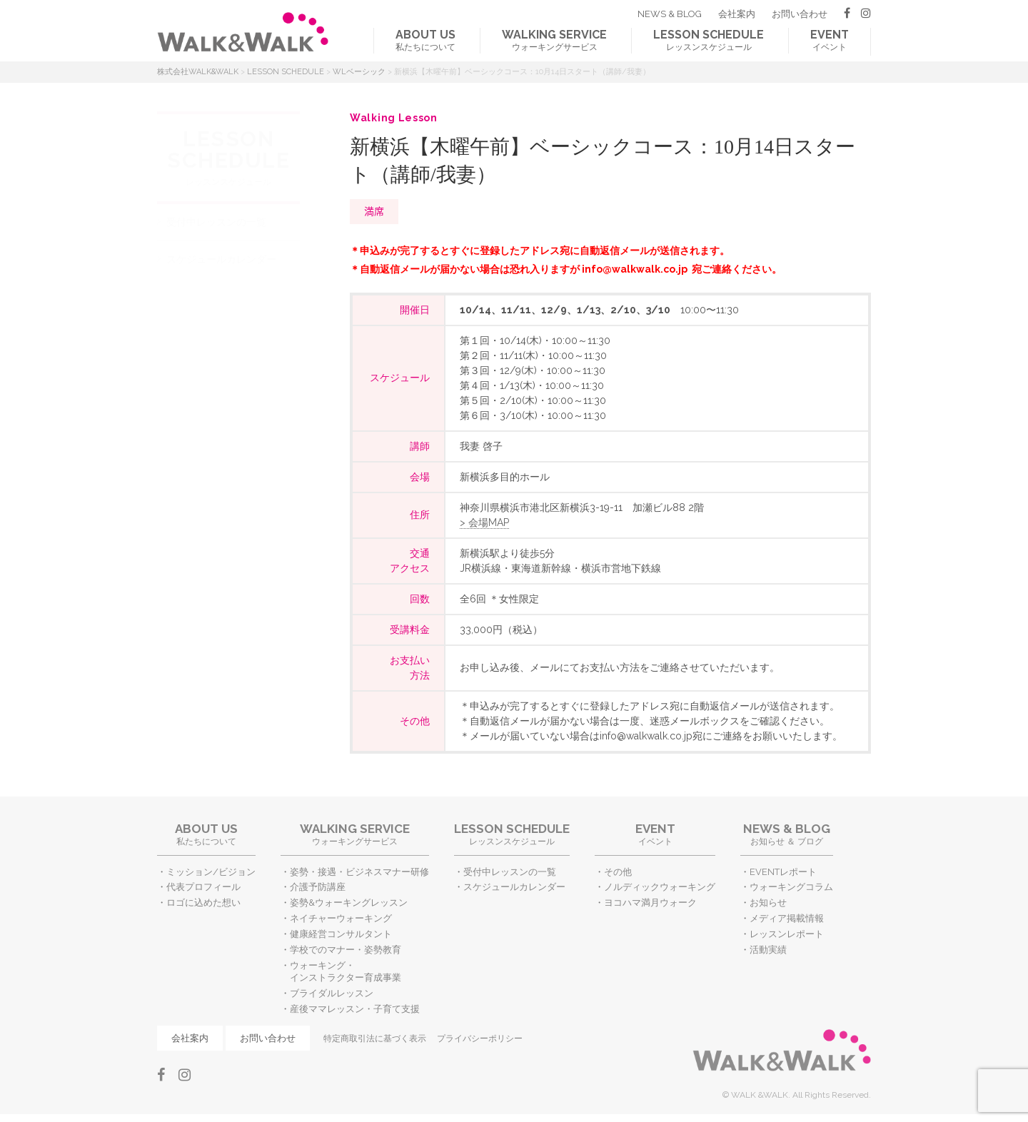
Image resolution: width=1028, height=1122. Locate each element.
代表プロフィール (203, 886)
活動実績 (768, 949)
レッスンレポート (787, 934)
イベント (829, 40)
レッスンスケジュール (708, 40)
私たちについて (425, 40)
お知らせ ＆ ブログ (786, 834)
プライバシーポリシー (480, 1038)
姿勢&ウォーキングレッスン (349, 902)
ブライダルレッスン (331, 993)
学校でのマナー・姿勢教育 (345, 949)
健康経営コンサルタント (341, 934)
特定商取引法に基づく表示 (374, 1038)
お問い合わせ (799, 14)
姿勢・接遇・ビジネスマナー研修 (359, 871)
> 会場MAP (484, 522)
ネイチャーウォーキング (341, 918)
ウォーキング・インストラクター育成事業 (345, 971)
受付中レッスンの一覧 (216, 222)
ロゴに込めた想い (203, 902)
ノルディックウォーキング (659, 886)
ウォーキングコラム (791, 886)
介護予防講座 (318, 886)
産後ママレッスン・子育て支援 (355, 1009)
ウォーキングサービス (554, 40)
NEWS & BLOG (670, 14)
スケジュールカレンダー (221, 259)
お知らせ (768, 902)
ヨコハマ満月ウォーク (650, 902)
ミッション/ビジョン (211, 871)
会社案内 (736, 14)
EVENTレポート (783, 871)
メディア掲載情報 (787, 918)
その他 (618, 871)
